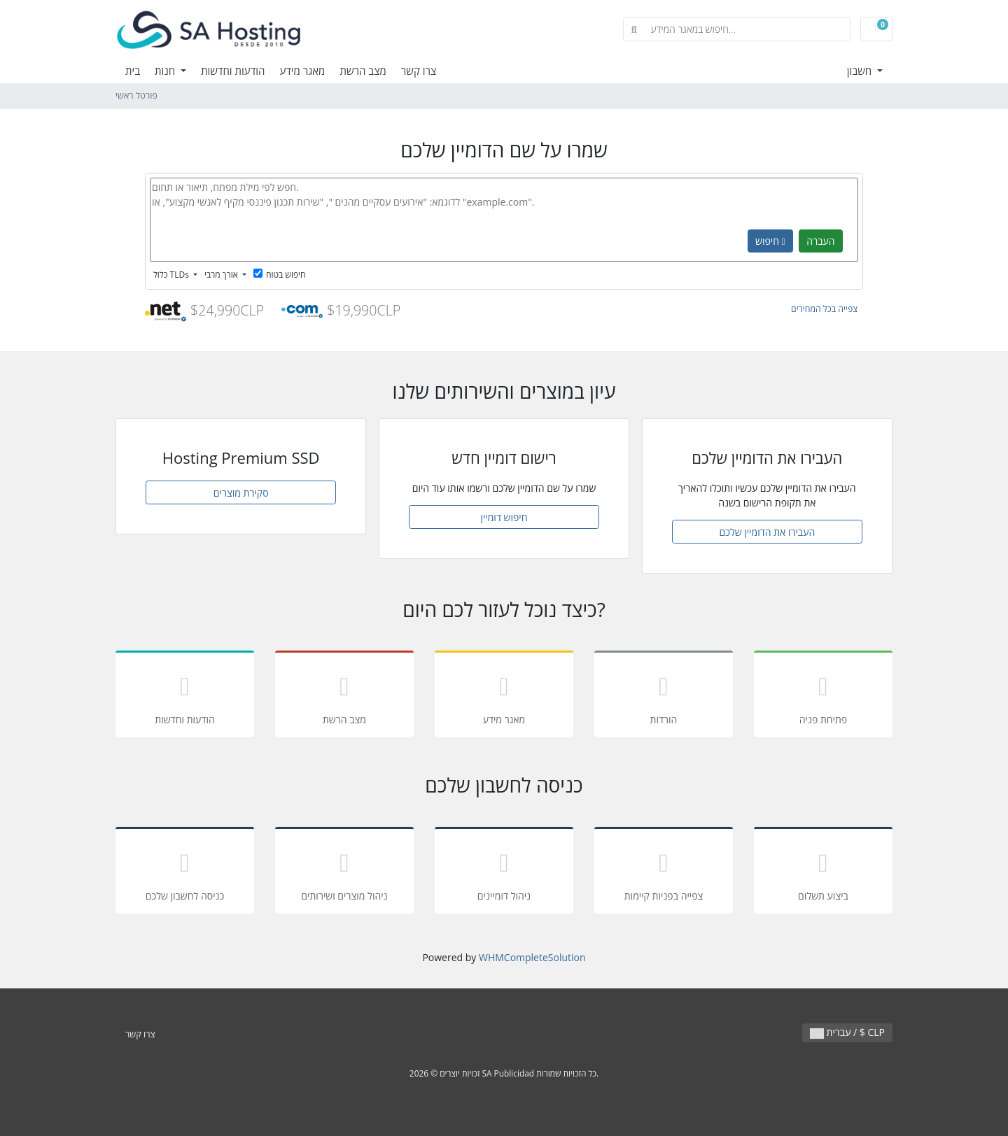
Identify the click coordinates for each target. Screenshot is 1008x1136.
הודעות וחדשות (233, 71)
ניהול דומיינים (504, 872)
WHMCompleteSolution (532, 957)
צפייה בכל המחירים (824, 309)
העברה (820, 241)
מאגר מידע (302, 71)
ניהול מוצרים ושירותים (344, 872)
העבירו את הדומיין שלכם (767, 532)
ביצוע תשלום (823, 872)
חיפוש (770, 241)
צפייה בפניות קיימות (663, 872)
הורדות (663, 696)
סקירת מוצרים (241, 492)
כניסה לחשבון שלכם (184, 872)
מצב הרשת (363, 71)
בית (132, 71)
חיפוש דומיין (503, 517)
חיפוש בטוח (279, 275)
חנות (166, 71)
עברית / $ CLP (847, 1032)
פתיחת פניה (823, 696)
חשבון (860, 71)
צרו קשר (419, 71)
